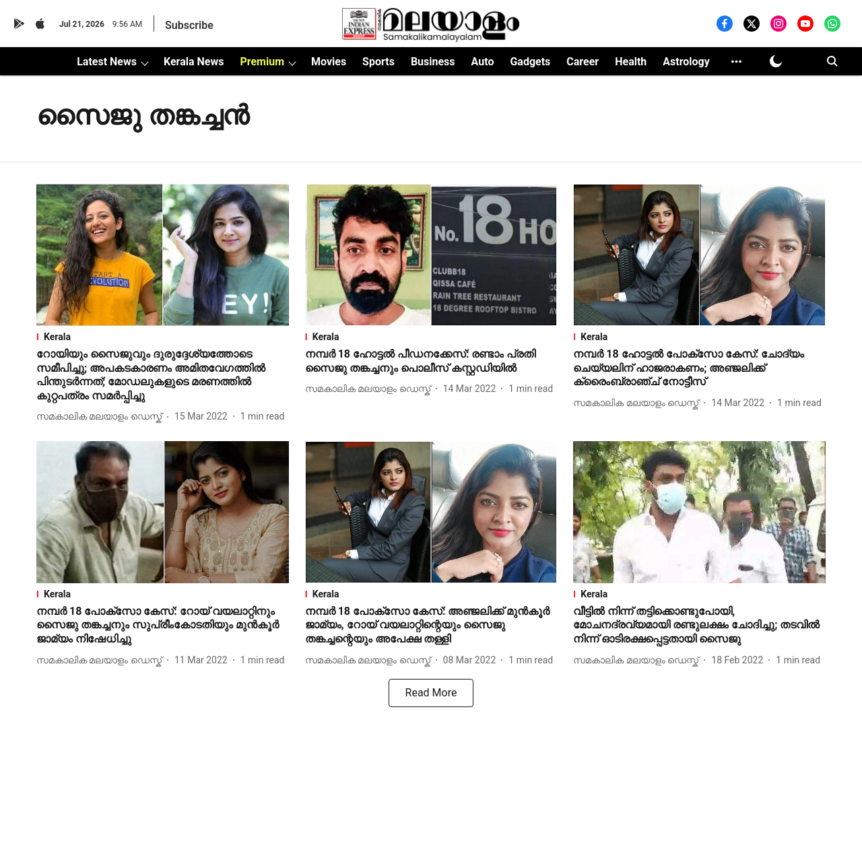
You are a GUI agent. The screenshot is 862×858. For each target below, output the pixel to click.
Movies (328, 61)
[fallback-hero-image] (162, 255)
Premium (262, 61)
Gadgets (530, 61)
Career (582, 61)
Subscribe (189, 25)
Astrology (686, 61)
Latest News (107, 61)
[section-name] (162, 336)
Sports (378, 61)
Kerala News (194, 61)
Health (630, 61)
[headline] (162, 375)
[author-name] (101, 416)
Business (433, 61)
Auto (482, 61)
